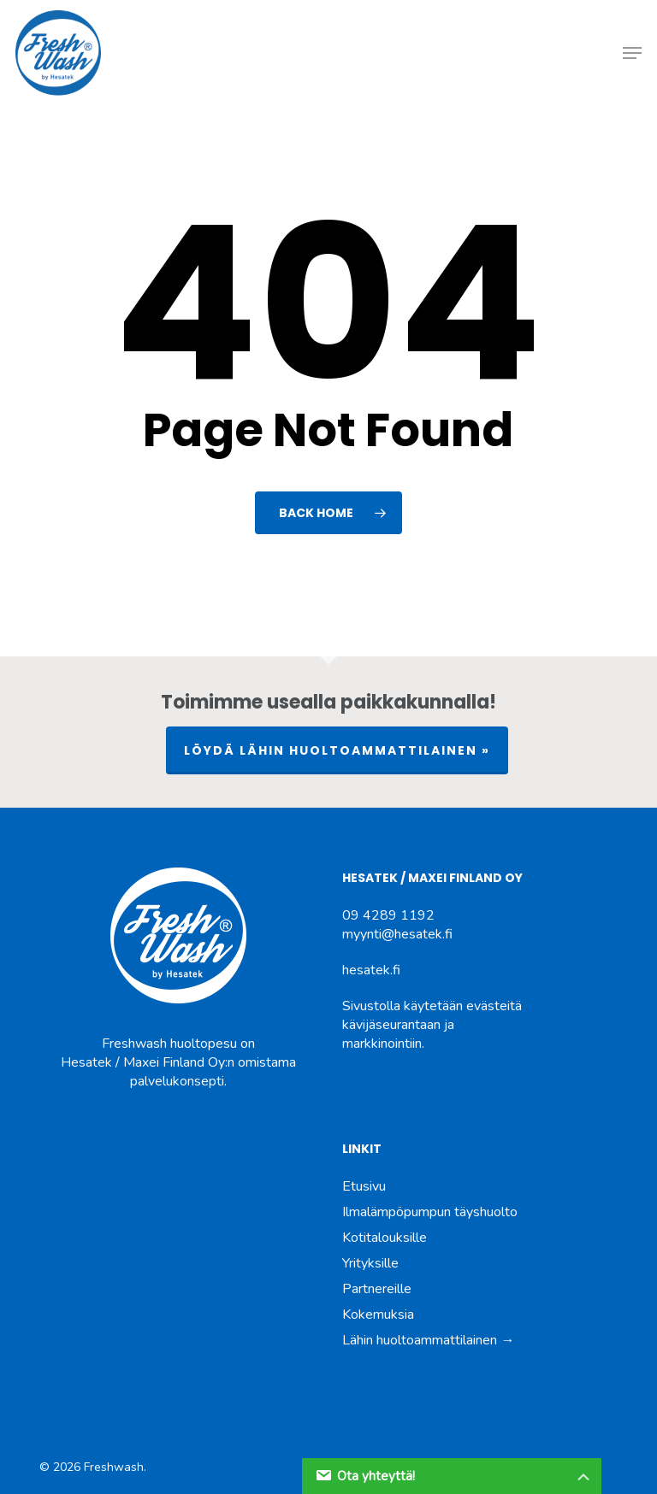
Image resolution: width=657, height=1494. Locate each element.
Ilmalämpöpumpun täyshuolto (430, 1212)
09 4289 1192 (388, 915)
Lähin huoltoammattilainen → (428, 1340)
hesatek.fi (371, 970)
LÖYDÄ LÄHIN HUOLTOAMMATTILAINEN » (337, 750)
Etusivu (364, 1186)
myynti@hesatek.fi (397, 934)
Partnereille (376, 1288)
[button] (632, 53)
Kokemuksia (378, 1314)
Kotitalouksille (384, 1237)
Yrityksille (370, 1263)
